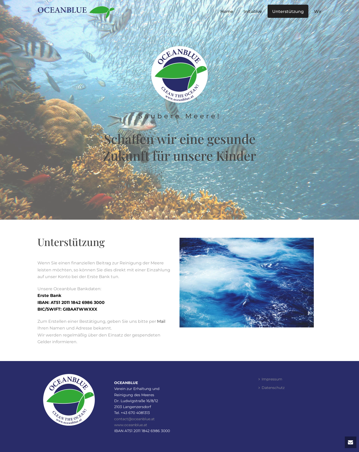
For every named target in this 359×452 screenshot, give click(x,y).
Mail (161, 321)
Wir (318, 11)
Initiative (253, 11)
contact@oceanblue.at (134, 419)
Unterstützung (288, 11)
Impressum (270, 379)
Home (226, 11)
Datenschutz (272, 387)
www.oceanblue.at (130, 425)
